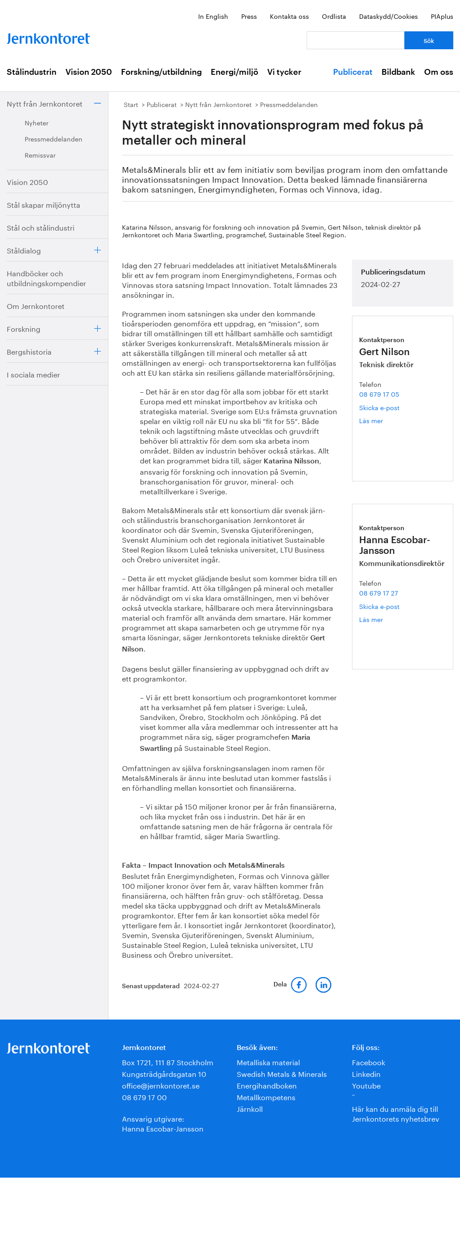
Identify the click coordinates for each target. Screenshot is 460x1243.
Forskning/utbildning (161, 72)
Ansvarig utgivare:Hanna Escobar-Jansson (163, 1122)
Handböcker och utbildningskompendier (46, 277)
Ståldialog (24, 249)
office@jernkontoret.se (161, 1084)
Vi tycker (284, 72)
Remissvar (40, 154)
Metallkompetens (266, 1096)
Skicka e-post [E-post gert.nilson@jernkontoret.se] (379, 407)
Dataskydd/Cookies (388, 16)
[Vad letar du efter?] (355, 40)
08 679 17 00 (144, 1096)
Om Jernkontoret (36, 305)
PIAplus (442, 16)
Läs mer (380, 420)
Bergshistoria (29, 350)
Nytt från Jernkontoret (44, 102)
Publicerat (353, 72)
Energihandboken (267, 1084)
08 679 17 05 (379, 394)
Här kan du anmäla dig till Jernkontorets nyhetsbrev (395, 1112)
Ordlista (334, 16)
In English (213, 16)
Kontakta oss (289, 16)
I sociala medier (33, 373)
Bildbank (398, 72)
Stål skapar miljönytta (43, 204)
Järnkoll (250, 1108)
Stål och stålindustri (40, 226)
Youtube (366, 1084)
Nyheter (36, 122)
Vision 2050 (88, 72)
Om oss (438, 72)
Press (249, 16)
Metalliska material (268, 1061)
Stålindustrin (31, 72)
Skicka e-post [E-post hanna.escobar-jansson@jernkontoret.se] (379, 606)
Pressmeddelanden (53, 138)
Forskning (23, 328)
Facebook (368, 1061)
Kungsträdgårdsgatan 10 (164, 1073)
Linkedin (366, 1073)
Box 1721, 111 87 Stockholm (167, 1061)
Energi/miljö (234, 72)
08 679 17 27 (378, 592)
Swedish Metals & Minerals (282, 1073)
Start (131, 104)
